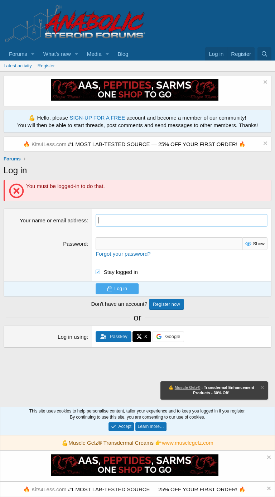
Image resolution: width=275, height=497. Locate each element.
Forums (18, 54)
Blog (122, 54)
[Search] (264, 54)
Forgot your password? (123, 254)
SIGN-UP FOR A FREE (97, 118)
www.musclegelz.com (187, 443)
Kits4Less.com (49, 144)
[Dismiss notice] (264, 83)
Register (46, 65)
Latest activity (18, 65)
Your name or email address (53, 220)
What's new (57, 54)
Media (94, 54)
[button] (33, 54)
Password (75, 244)
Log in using (72, 337)
